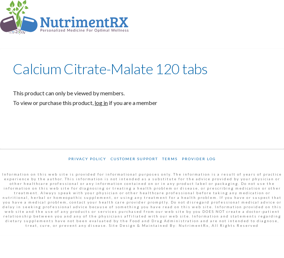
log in (101, 102)
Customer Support (134, 159)
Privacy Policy (87, 159)
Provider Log (199, 159)
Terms (170, 159)
